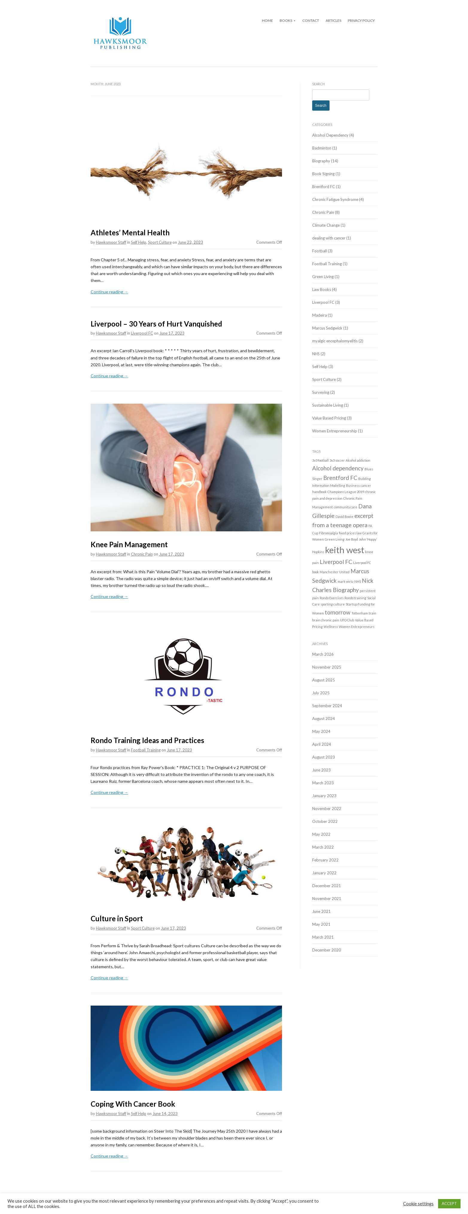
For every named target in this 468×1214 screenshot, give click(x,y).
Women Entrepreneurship (334, 430)
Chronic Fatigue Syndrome (335, 199)
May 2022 (321, 834)
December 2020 (326, 950)
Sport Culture (160, 242)
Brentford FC (323, 186)
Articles (333, 20)
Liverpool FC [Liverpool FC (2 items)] (336, 561)
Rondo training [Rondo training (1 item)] (355, 598)
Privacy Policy (361, 20)
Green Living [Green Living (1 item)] (334, 539)
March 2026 (323, 654)
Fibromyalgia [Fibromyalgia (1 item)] (328, 533)
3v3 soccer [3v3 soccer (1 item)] (337, 460)
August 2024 (323, 718)
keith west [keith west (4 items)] (344, 550)
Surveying (320, 392)
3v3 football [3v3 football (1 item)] (320, 460)
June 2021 (321, 911)
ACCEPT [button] (449, 1203)
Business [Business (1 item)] (353, 485)
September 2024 (327, 705)
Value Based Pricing (329, 418)
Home (267, 20)
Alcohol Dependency (330, 135)
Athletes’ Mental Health (130, 232)
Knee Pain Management (129, 544)
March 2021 (323, 937)
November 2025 (326, 667)
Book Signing (323, 173)
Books (286, 20)
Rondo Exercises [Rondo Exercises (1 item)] (332, 598)
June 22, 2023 (190, 242)
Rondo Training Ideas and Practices (147, 740)
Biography (321, 160)
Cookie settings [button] (418, 1203)
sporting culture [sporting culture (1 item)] (333, 604)
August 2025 (323, 680)
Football (319, 250)
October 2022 (325, 821)
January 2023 (324, 795)
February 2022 (325, 860)
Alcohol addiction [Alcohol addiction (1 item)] (358, 460)
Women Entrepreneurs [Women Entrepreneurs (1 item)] (356, 627)
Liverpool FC (142, 333)
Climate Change (326, 225)
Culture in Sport (117, 918)
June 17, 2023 (172, 333)
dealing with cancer (328, 238)
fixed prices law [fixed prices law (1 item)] (350, 533)
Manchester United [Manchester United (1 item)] (335, 572)
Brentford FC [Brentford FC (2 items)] (340, 477)
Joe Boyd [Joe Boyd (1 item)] (351, 539)
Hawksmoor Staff (111, 242)
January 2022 (324, 872)
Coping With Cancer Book (133, 1103)
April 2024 (321, 744)
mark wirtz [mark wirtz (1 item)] (345, 581)
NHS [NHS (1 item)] (357, 581)
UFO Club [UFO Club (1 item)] (347, 620)
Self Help (138, 242)
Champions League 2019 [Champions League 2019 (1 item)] (345, 492)
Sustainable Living (327, 405)
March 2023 (323, 782)
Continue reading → (109, 291)
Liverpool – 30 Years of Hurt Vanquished (156, 323)
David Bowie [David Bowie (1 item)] (344, 516)
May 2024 (321, 731)
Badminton (321, 148)
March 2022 (323, 847)
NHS (316, 353)
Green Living (323, 276)
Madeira (319, 315)
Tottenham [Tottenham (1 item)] (359, 613)
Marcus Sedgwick (327, 328)
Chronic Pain (142, 554)
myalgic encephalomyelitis (335, 340)
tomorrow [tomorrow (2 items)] (337, 612)
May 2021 (321, 924)
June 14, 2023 (165, 1113)
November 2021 (326, 898)
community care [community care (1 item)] (345, 507)
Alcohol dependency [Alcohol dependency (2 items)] (338, 468)
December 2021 (326, 885)
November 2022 (326, 808)
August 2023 (323, 757)
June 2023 (321, 770)
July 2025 (321, 692)
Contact (310, 20)
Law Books (321, 289)
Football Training (146, 750)
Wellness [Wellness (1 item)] (331, 627)
